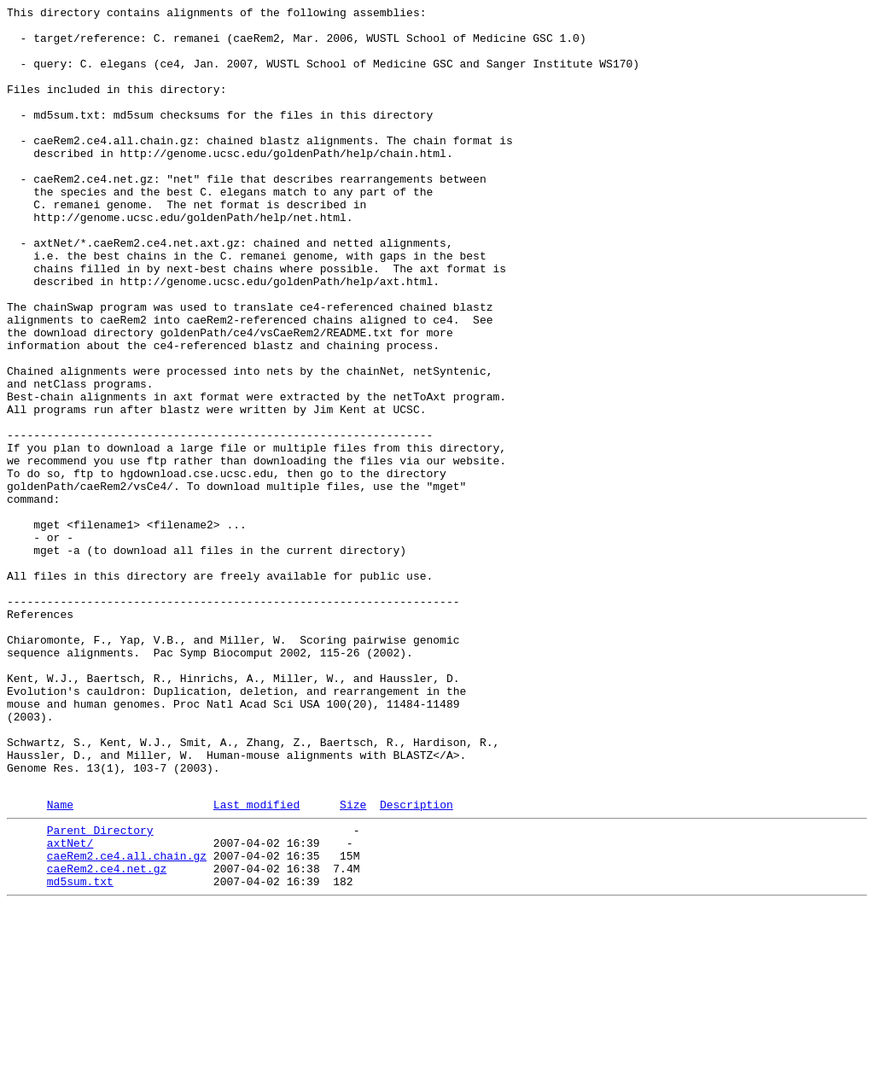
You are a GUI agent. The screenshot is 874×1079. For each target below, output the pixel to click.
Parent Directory (100, 991)
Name (60, 963)
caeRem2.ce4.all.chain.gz (127, 1021)
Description (416, 963)
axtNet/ (70, 1006)
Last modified (256, 963)
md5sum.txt (80, 1052)
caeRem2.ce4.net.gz (106, 1037)
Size (353, 963)
